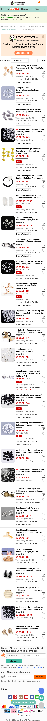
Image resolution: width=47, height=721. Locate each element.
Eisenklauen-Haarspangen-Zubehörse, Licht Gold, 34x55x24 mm (29, 532)
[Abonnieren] (20, 677)
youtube (26, 697)
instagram (21, 697)
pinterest (15, 697)
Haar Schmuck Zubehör (35, 26)
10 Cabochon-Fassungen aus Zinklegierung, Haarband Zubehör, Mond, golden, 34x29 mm (30, 332)
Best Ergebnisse (17, 60)
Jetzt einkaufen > (23, 53)
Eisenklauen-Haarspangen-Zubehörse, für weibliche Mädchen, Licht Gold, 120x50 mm (29, 286)
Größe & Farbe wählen (23, 82)
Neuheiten (10, 9)
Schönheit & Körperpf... (17, 26)
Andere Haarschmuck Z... (9, 30)
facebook (10, 697)
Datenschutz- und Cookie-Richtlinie (29, 667)
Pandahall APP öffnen (23, 702)
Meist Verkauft (26, 9)
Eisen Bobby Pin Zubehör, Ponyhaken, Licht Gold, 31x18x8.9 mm (30, 68)
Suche (33, 3)
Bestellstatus (41, 691)
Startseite (4, 26)
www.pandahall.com (9, 17)
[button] (45, 9)
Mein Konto (43, 3)
